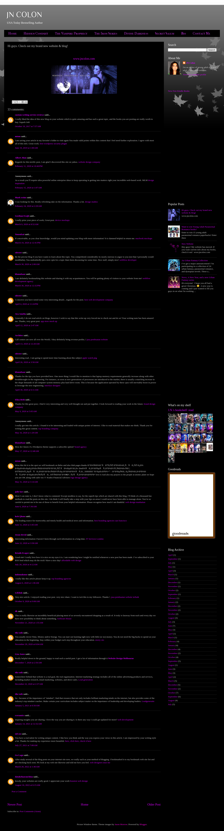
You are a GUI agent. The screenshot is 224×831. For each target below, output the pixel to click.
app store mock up (49, 321)
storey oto (99, 640)
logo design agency (79, 477)
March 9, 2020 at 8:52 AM (26, 224)
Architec (19, 335)
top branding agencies (61, 578)
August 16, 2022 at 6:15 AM (27, 785)
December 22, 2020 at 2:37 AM (29, 684)
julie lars (19, 491)
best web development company (98, 299)
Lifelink (19, 593)
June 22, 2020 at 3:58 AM (26, 543)
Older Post (154, 804)
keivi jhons (20, 516)
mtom (18, 136)
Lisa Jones (20, 654)
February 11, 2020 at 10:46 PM (28, 166)
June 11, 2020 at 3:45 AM (26, 524)
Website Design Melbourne (121, 658)
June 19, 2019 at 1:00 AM (26, 148)
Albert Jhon (20, 157)
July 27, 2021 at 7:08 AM (26, 745)
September (173, 559)
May (170, 567)
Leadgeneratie (148, 701)
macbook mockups (143, 238)
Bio (183, 33)
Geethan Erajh (22, 216)
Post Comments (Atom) (30, 811)
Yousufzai (19, 234)
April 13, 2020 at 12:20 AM (27, 344)
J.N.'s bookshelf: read (181, 410)
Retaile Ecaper (22, 553)
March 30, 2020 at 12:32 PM (27, 285)
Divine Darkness (136, 33)
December (172, 582)
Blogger (143, 824)
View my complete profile (194, 74)
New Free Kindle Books (179, 91)
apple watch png (89, 358)
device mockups (62, 220)
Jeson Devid (20, 535)
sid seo (18, 734)
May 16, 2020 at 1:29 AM (26, 432)
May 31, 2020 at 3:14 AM (26, 482)
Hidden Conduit (36, 33)
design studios (91, 202)
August (171, 618)
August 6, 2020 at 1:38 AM (27, 583)
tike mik (19, 632)
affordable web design (71, 560)
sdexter (18, 252)
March (171, 574)
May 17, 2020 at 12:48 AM (27, 451)
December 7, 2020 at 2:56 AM (28, 662)
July (170, 563)
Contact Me (201, 33)
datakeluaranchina (24, 776)
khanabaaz (20, 274)
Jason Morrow (121, 824)
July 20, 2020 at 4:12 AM (26, 564)
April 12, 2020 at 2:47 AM (26, 325)
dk (16, 611)
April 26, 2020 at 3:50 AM (26, 362)
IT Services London (95, 539)
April (170, 555)
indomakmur (21, 574)
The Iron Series (105, 33)
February (172, 598)
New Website (187, 244)
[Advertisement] (178, 147)
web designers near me (100, 762)
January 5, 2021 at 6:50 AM (27, 705)
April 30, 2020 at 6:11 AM (26, 390)
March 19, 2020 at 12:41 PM (27, 242)
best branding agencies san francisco (110, 520)
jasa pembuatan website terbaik (125, 597)
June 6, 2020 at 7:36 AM (26, 506)
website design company (89, 162)
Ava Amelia (20, 314)
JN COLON (24, 14)
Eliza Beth (20, 399)
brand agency (80, 447)
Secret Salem (164, 33)
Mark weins (20, 197)
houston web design (79, 781)
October (171, 590)
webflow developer (128, 260)
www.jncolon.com (84, 58)
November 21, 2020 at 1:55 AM (29, 622)
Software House (64, 618)
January (171, 578)
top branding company (48, 428)
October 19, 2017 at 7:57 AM (28, 126)
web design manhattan (135, 502)
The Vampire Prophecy (71, 33)
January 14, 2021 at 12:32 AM (28, 724)
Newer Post (14, 804)
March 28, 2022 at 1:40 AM (27, 766)
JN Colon (190, 63)
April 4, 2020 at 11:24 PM (26, 304)
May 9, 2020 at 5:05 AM (26, 411)
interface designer (52, 385)
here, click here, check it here (78, 741)
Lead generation (85, 679)
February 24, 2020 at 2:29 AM (28, 206)
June (170, 626)
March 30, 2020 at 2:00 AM (27, 264)
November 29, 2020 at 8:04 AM (29, 644)
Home (12, 33)
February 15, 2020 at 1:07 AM (28, 187)
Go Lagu (19, 755)
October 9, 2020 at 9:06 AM (27, 601)
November (172, 586)
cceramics (19, 715)
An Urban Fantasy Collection (195, 260)
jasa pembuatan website (97, 339)
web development (125, 719)
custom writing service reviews (29, 115)
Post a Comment (19, 791)
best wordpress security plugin (53, 143)
